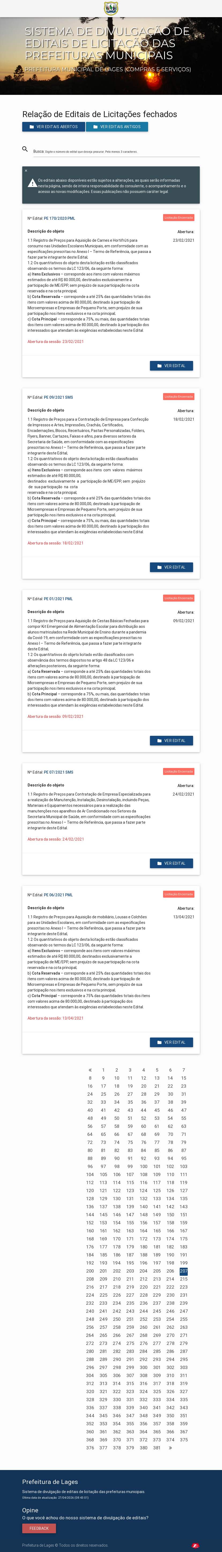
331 (130, 1399)
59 (130, 1126)
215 (183, 1279)
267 (130, 1335)
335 (184, 1399)
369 (103, 1440)
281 (103, 1351)
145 (103, 1215)
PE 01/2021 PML (58, 598)
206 (170, 1271)
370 (117, 1440)
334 (170, 1399)
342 (170, 1408)
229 (157, 1295)
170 (117, 1239)
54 (170, 1118)
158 (170, 1223)
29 (157, 1094)
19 (130, 1086)
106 (117, 1174)
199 (184, 1263)
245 (157, 1311)
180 (143, 1247)
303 (184, 1367)
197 (157, 1263)
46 (170, 1110)
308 (143, 1375)
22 (170, 1086)
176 (90, 1247)
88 (90, 1158)
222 (170, 1287)
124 (144, 1190)
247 (184, 1311)
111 (183, 1174)
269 (157, 1335)
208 (90, 1279)
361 (103, 1432)
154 (117, 1223)
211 (130, 1279)
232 (90, 1303)
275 (130, 1343)
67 (130, 1134)
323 (130, 1391)
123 (130, 1190)
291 (130, 1359)
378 (117, 1448)
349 (157, 1416)
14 (170, 1078)
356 (143, 1424)
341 (157, 1408)
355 (130, 1424)
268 (143, 1335)
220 (144, 1287)
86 (170, 1150)
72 (90, 1142)
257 (103, 1327)
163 (130, 1231)
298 (117, 1367)
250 (117, 1319)
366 (170, 1432)
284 (144, 1351)
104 (90, 1174)
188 (143, 1255)
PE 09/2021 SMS (58, 397)
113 (103, 1182)
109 (157, 1174)
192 (90, 1263)
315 (130, 1383)
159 (183, 1223)
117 (157, 1182)
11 (130, 1078)
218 (117, 1287)
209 (103, 1279)
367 (184, 1432)
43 (130, 1110)
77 (157, 1142)
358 (170, 1424)
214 (170, 1279)
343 (184, 1408)
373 (157, 1440)
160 (90, 1231)
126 (170, 1190)
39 (183, 1102)
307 (130, 1375)
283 (130, 1351)
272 (90, 1343)
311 (183, 1375)
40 (90, 1110)
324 (144, 1391)
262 (170, 1327)
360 (90, 1432)
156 (143, 1223)
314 (117, 1383)
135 (183, 1199)
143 (184, 1207)
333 (157, 1399)
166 (170, 1231)
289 (103, 1359)
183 (183, 1247)
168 (90, 1239)
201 (103, 1271)
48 (90, 1118)
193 (103, 1263)
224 (90, 1295)
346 (117, 1416)
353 (103, 1424)
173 (157, 1239)
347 (130, 1416)
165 (157, 1231)
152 (90, 1223)
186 (117, 1255)
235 (130, 1303)
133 (157, 1199)
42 (117, 1110)
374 (170, 1440)
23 (183, 1086)
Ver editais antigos (117, 127)
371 (130, 1440)
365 (157, 1432)
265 (103, 1335)
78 (170, 1142)
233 (103, 1303)
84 (143, 1150)
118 (170, 1182)
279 (184, 1343)
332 (144, 1399)
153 (103, 1223)
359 (184, 1424)
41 (103, 1110)
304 (90, 1375)
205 (157, 1271)
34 (117, 1102)
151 (183, 1215)
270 (170, 1335)
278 (170, 1343)
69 (157, 1134)
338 (117, 1408)
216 (90, 1287)
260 (143, 1327)
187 (130, 1255)
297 (103, 1367)
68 (143, 1134)
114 (117, 1182)
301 (157, 1367)
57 (103, 1126)
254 (170, 1319)
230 (170, 1295)
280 (90, 1351)
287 (184, 1351)
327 (184, 1391)
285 (157, 1351)
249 (103, 1319)
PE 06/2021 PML (58, 895)
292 (144, 1359)
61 (157, 1126)
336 (90, 1408)
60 (143, 1126)
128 (90, 1199)
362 (117, 1432)
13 (157, 1078)
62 (170, 1126)
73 (103, 1142)
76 (143, 1142)
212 (144, 1279)
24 (90, 1094)
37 (157, 1102)
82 (116, 1150)
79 (183, 1142)
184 (90, 1255)
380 (143, 1448)
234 (117, 1303)
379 (130, 1448)
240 (90, 1311)
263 (184, 1327)
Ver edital (171, 366)
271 (184, 1335)
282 (117, 1351)
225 (103, 1295)
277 (157, 1343)
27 (130, 1094)
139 (130, 1207)
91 (130, 1158)
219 (130, 1287)
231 (184, 1295)
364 (144, 1432)
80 (90, 1150)
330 (117, 1399)
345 (103, 1416)
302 (170, 1367)
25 (103, 1094)
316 (143, 1383)
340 (144, 1408)
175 (183, 1239)
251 (130, 1319)
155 (130, 1223)
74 (117, 1142)
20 (143, 1086)
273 (103, 1343)
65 (103, 1134)
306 (117, 1375)
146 (117, 1215)
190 (170, 1255)
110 (170, 1174)
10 (116, 1078)
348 (144, 1416)
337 (103, 1408)
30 (170, 1094)
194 (117, 1263)
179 (130, 1247)
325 (157, 1391)
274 (117, 1343)
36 (143, 1102)
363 (130, 1432)
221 (157, 1287)
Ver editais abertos (54, 127)
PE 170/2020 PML (59, 218)
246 (170, 1311)
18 (116, 1086)
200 (90, 1271)
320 (90, 1391)
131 (130, 1199)
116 (143, 1182)
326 (170, 1391)
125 (157, 1190)
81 (103, 1150)
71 (183, 1134)
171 (130, 1239)
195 (130, 1263)
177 (103, 1247)
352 (90, 1424)
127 (184, 1190)
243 (130, 1311)
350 (170, 1416)
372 (144, 1440)
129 (103, 1199)
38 (170, 1102)
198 (170, 1263)
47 (184, 1110)
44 (143, 1110)
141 (157, 1207)
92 (143, 1158)
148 (144, 1215)
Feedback (39, 1528)
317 (157, 1383)
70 (170, 1134)
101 (157, 1166)
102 (170, 1166)
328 (90, 1399)
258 (117, 1327)
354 (117, 1424)
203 (130, 1271)
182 (170, 1247)
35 (130, 1102)
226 (117, 1295)
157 (157, 1223)
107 (130, 1174)
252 (144, 1319)
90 (116, 1158)
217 (103, 1287)
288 (90, 1359)
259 (130, 1327)
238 (170, 1303)
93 (157, 1158)
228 (144, 1295)
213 (157, 1279)
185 (103, 1255)
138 (117, 1207)
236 (144, 1303)
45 (157, 1110)
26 (116, 1094)
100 (143, 1166)
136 (90, 1207)
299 (130, 1367)
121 (103, 1190)
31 (183, 1094)
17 (103, 1086)
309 (157, 1375)
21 (157, 1086)
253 (157, 1319)
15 (183, 1078)
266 (117, 1335)
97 (103, 1166)
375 (184, 1440)
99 (130, 1166)
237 (157, 1303)
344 (90, 1416)
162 (117, 1231)
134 (170, 1199)
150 (170, 1215)
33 (103, 1102)
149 (157, 1215)
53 (157, 1118)
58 (116, 1126)
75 (130, 1142)
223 (184, 1287)
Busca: (85, 151)
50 (116, 1118)
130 (117, 1199)
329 (103, 1399)
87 (183, 1150)
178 (117, 1247)
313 (103, 1383)
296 (90, 1367)
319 (184, 1383)
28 (143, 1094)
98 (116, 1166)
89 (103, 1158)
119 (183, 1182)
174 (170, 1239)
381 (157, 1448)
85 (157, 1150)
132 (144, 1199)
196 (143, 1263)
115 (130, 1182)
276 (144, 1343)
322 (117, 1391)
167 (183, 1231)
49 (103, 1118)
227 (130, 1295)
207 (184, 1271)
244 (144, 1311)
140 (144, 1207)
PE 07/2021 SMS (58, 772)
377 (103, 1448)
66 (116, 1134)
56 (90, 1126)
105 (103, 1174)
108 (143, 1174)
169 (103, 1239)
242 (117, 1311)
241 (103, 1311)
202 (117, 1271)
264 (90, 1335)
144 (90, 1215)
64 (90, 1134)
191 (183, 1255)
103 (183, 1166)
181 (157, 1247)
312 (90, 1383)
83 (130, 1150)
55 (183, 1118)
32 (90, 1102)
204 (144, 1271)
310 (170, 1375)
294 (170, 1359)
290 (117, 1359)
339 (130, 1408)
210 (117, 1279)
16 (90, 1086)
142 (170, 1207)
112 (90, 1182)
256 (90, 1327)
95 (183, 1158)
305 (103, 1375)
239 (184, 1303)
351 (183, 1416)
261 (157, 1327)
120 (90, 1190)
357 (157, 1424)
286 (170, 1351)
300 (143, 1367)
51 (130, 1118)
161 (103, 1231)
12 (143, 1078)
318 (170, 1383)
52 (143, 1118)
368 (90, 1440)
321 (103, 1391)
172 (144, 1239)
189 (157, 1255)
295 (184, 1359)
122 (117, 1190)
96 (90, 1166)
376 (90, 1448)
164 (144, 1231)
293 (157, 1359)
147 (130, 1215)
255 (183, 1319)
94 (170, 1158)
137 (103, 1207)
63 (183, 1126)
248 (90, 1319)
